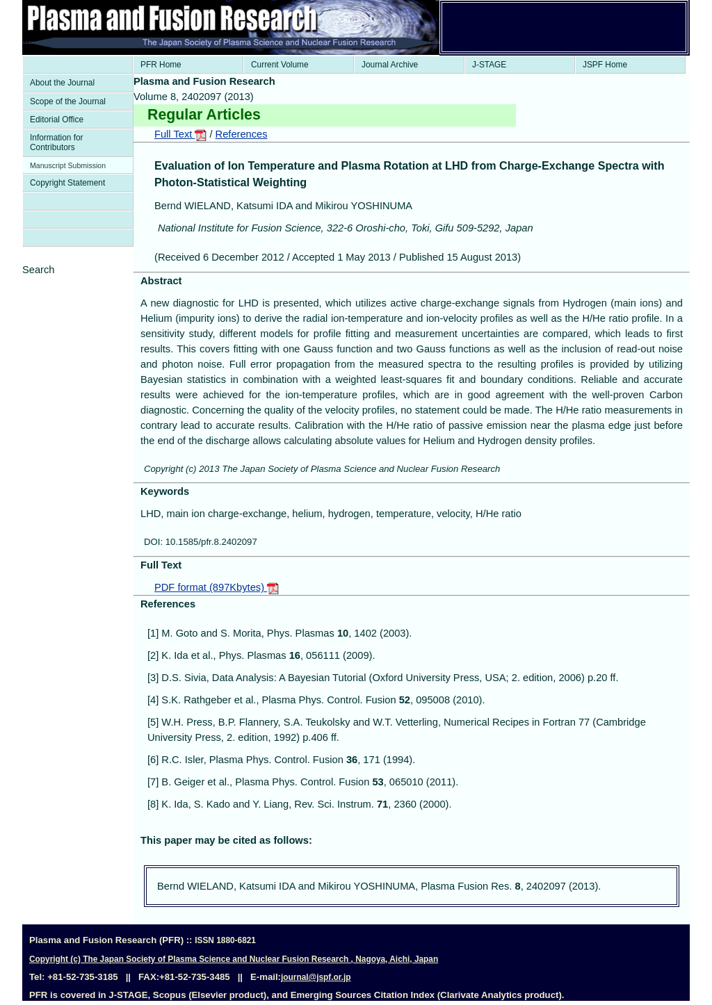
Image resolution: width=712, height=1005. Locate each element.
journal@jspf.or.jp (316, 977)
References (242, 134)
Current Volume (280, 65)
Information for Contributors (56, 142)
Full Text (180, 134)
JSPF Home (605, 65)
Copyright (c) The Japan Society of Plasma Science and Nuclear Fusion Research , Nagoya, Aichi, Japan (233, 959)
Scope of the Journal (68, 101)
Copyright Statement (67, 183)
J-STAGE (489, 65)
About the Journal (62, 83)
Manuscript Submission (68, 165)
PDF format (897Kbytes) (216, 587)
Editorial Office (56, 119)
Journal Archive (390, 65)
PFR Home (160, 65)
